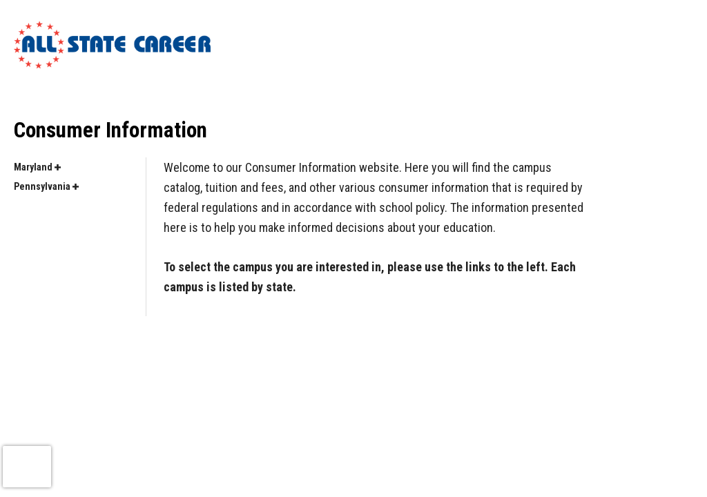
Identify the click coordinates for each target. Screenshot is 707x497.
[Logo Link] (112, 44)
